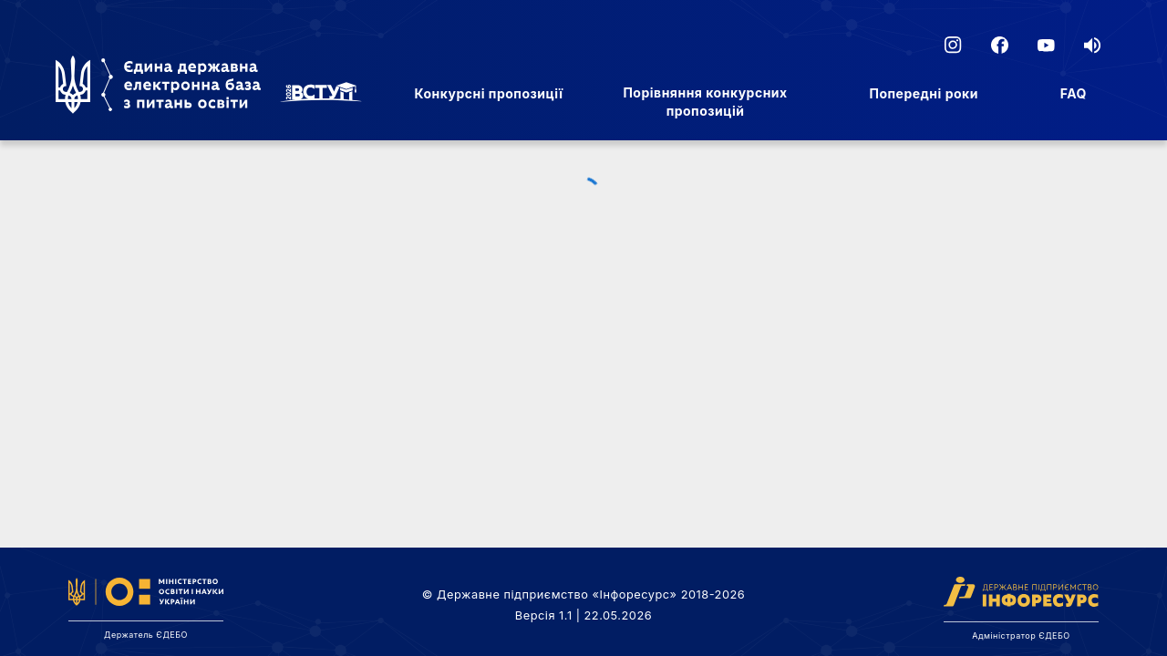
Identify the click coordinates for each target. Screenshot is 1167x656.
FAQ (1073, 93)
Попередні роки (923, 93)
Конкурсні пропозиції (488, 93)
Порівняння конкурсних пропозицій (705, 101)
